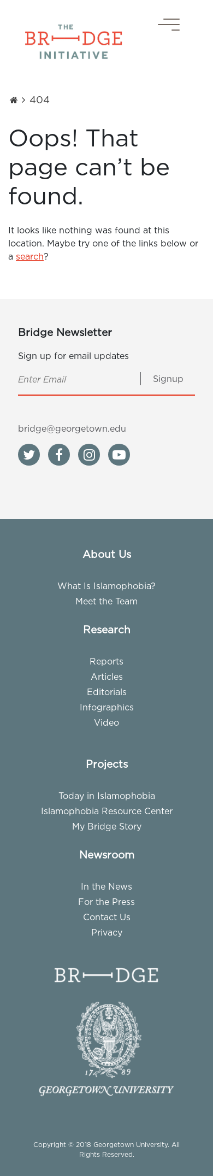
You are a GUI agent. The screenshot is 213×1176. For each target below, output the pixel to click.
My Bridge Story (106, 826)
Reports (106, 661)
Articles (107, 676)
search (30, 256)
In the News (106, 886)
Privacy (106, 932)
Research (107, 629)
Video (106, 722)
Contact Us (107, 917)
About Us (106, 554)
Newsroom (106, 854)
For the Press (106, 902)
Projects (107, 763)
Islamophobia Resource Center (107, 811)
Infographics (107, 707)
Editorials (107, 692)
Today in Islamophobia (106, 796)
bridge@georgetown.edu (72, 428)
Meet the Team (106, 601)
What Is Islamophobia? (106, 586)
